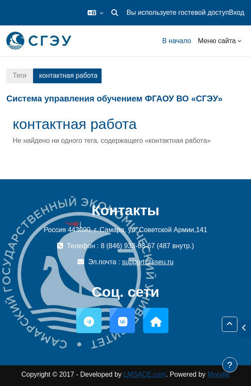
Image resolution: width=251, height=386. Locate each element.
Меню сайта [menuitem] (217, 40)
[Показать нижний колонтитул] (229, 364)
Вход (236, 12)
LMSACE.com (145, 374)
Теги (20, 75)
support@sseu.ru (148, 262)
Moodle (218, 374)
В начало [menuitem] (176, 40)
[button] (95, 12)
